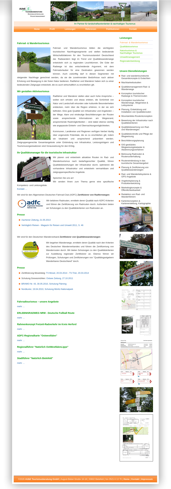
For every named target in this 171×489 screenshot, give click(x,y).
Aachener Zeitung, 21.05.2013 (35, 220)
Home (37, 29)
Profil (52, 29)
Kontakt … (22, 189)
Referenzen (90, 29)
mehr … (21, 306)
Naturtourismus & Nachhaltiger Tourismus (131, 51)
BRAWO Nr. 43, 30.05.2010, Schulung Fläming (43, 284)
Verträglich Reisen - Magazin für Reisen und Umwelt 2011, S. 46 (52, 225)
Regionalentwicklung (130, 61)
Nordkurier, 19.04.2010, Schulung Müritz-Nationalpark (47, 289)
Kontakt (133, 29)
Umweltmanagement (130, 57)
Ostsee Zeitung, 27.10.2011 (59, 278)
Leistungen (70, 29)
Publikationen (112, 29)
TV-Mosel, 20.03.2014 (56, 273)
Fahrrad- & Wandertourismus (134, 42)
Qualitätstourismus (129, 46)
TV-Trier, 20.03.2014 (79, 273)
